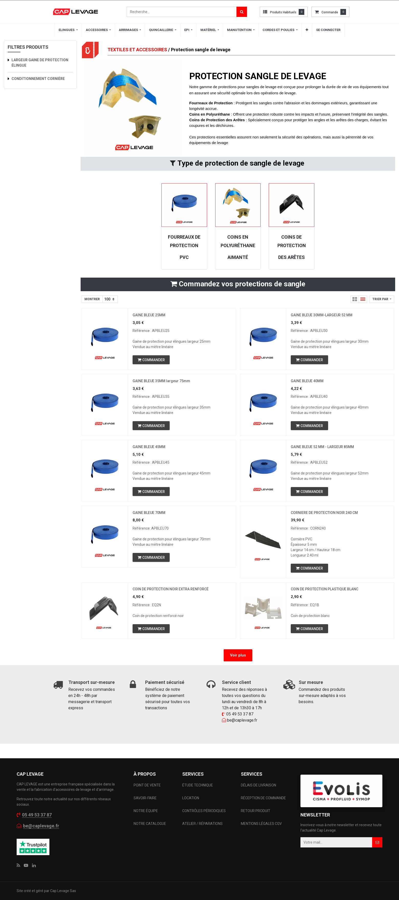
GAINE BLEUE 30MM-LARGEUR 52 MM (322, 316)
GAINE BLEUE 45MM (149, 450)
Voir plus (238, 661)
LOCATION (191, 798)
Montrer (92, 299)
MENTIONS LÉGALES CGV (261, 824)
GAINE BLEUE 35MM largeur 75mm (162, 383)
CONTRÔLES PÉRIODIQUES (204, 811)
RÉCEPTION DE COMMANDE (263, 798)
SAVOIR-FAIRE (145, 798)
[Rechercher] (241, 12)
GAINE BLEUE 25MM (149, 316)
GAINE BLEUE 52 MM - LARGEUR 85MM (323, 450)
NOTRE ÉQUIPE (146, 811)
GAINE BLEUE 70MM (149, 516)
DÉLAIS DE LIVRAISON (259, 785)
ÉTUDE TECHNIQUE (198, 785)
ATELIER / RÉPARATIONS (202, 824)
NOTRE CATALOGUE (150, 824)
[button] (307, 30)
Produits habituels (283, 12)
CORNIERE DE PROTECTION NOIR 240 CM (325, 516)
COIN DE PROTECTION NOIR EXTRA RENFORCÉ (171, 594)
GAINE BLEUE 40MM (308, 383)
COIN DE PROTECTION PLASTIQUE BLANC (325, 594)
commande (329, 12)
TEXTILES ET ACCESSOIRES (137, 49)
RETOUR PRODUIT (255, 811)
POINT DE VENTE (147, 785)
